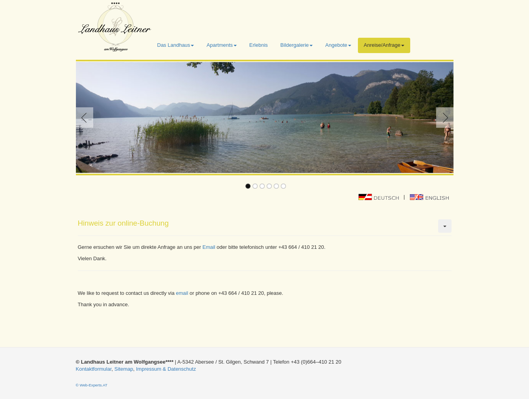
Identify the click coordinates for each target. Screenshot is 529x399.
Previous (86, 117)
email (182, 293)
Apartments (221, 45)
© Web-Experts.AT (92, 385)
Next (443, 117)
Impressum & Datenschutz (166, 369)
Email (209, 247)
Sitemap (123, 369)
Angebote (338, 45)
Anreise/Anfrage (384, 45)
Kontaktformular (94, 369)
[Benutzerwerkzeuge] (445, 226)
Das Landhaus (175, 45)
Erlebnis (258, 45)
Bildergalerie (296, 45)
